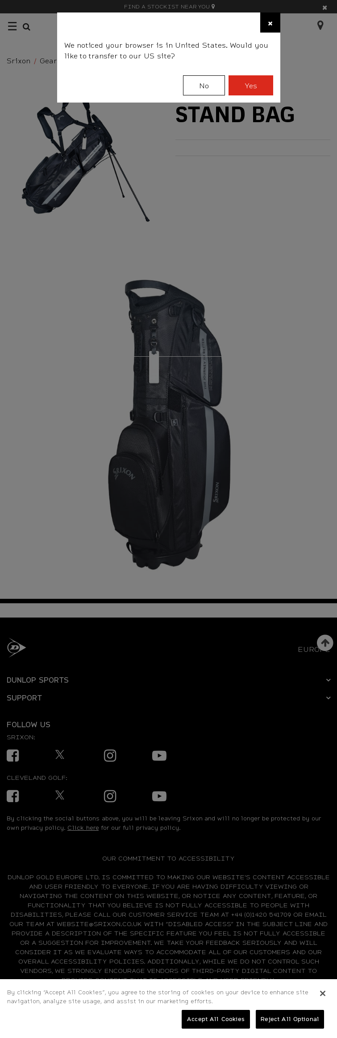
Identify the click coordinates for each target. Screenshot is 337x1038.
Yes (251, 85)
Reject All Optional (290, 1019)
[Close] (270, 22)
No (204, 85)
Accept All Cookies (216, 1019)
